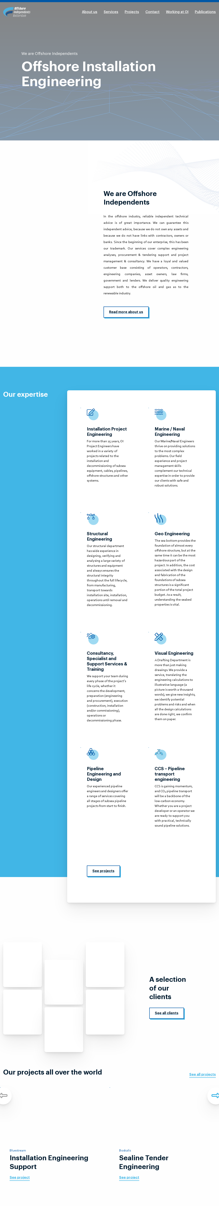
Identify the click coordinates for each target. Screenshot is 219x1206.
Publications (205, 12)
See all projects (202, 1074)
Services (111, 12)
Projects (132, 12)
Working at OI (177, 12)
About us (89, 12)
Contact (152, 12)
